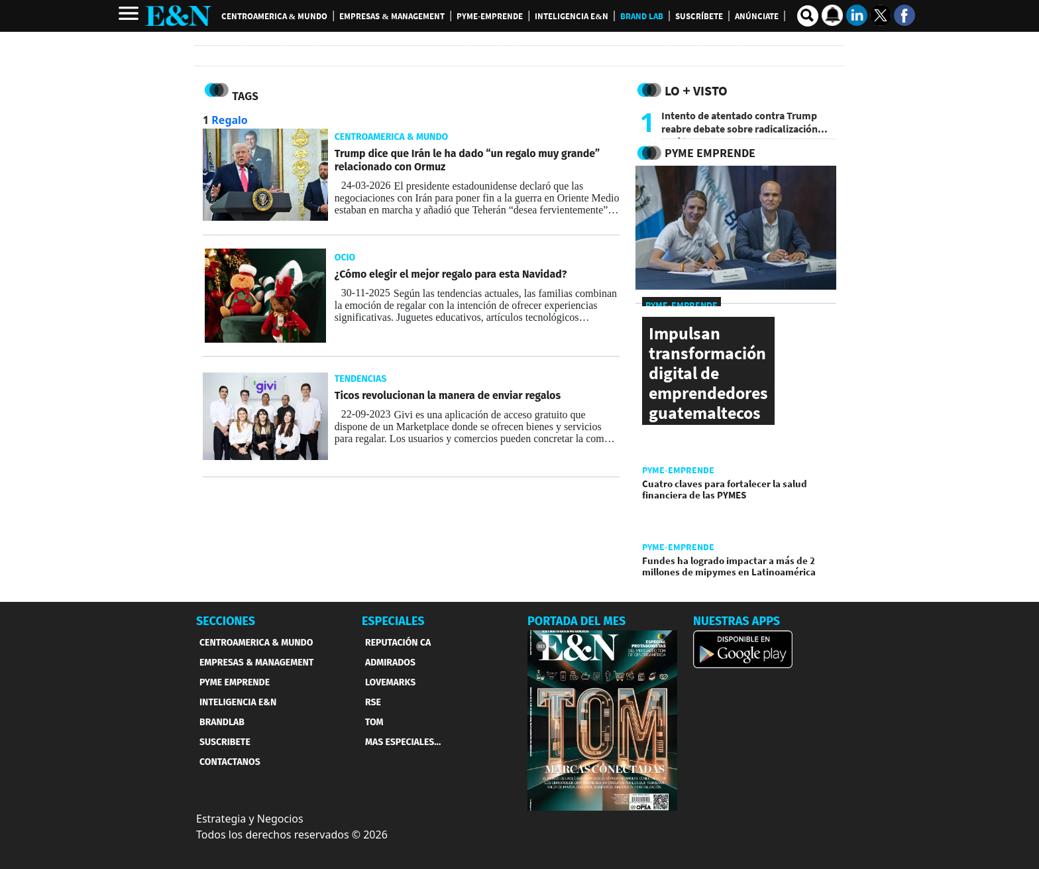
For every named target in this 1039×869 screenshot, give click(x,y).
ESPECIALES (393, 621)
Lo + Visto (696, 90)
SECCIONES (225, 621)
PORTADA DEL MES (576, 621)
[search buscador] (807, 16)
